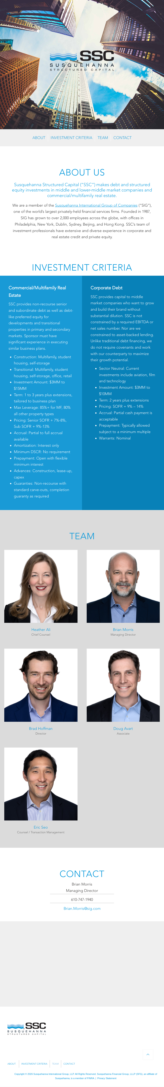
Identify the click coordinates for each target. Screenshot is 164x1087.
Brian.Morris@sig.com (82, 908)
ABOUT (38, 137)
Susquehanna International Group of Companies (96, 205)
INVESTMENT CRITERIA (71, 137)
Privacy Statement (106, 1078)
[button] (41, 595)
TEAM (103, 137)
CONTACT (122, 137)
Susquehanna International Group (51, 1074)
